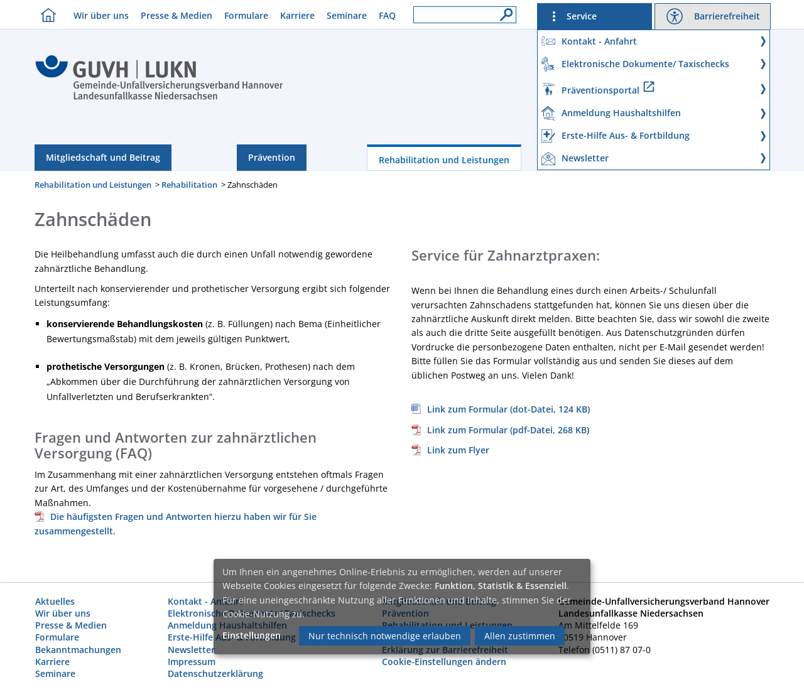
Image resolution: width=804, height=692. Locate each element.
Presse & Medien (176, 15)
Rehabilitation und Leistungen (444, 160)
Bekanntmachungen (78, 650)
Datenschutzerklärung (215, 673)
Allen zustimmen (519, 636)
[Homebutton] (45, 15)
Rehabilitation (189, 184)
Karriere (297, 15)
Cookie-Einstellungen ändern (444, 662)
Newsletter (191, 650)
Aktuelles (55, 601)
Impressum (191, 662)
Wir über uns (101, 15)
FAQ (387, 15)
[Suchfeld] (464, 14)
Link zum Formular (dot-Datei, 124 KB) (508, 409)
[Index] (159, 98)
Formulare (246, 15)
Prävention (271, 157)
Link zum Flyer (458, 450)
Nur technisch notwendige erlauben (384, 636)
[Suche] (503, 11)
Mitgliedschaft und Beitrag (103, 157)
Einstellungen (251, 635)
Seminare (347, 15)
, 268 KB (499, 430)
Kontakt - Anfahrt (205, 601)
